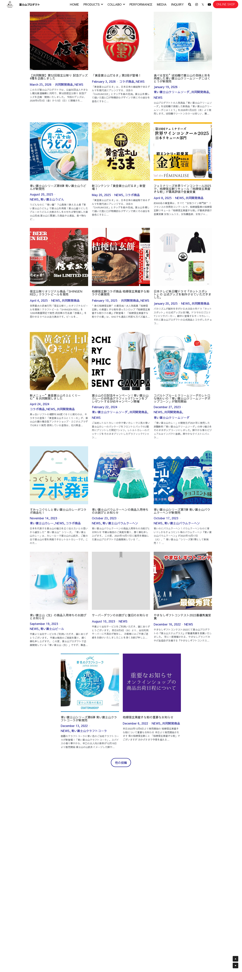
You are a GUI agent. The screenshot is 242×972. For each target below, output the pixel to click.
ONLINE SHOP (225, 4)
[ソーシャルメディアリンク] (196, 4)
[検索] (189, 4)
